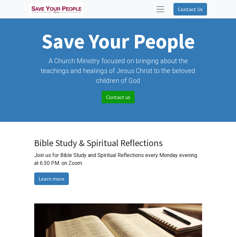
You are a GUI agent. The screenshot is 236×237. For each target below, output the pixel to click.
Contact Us (190, 9)
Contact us (118, 97)
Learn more (52, 178)
